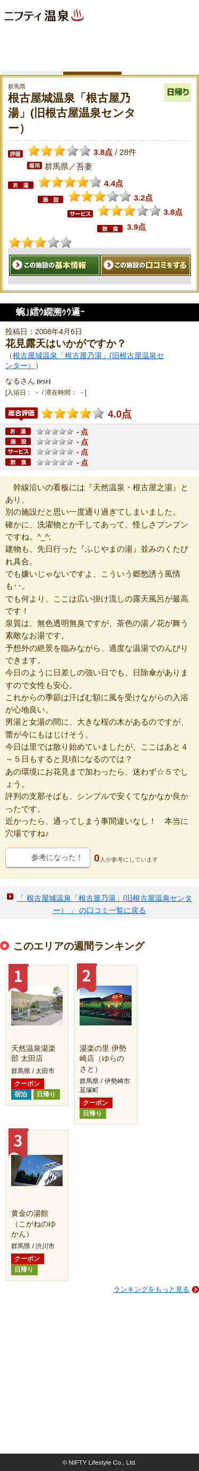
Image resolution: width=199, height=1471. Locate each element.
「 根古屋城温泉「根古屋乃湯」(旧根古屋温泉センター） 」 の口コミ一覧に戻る (105, 904)
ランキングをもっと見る (151, 1289)
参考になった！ (57, 857)
